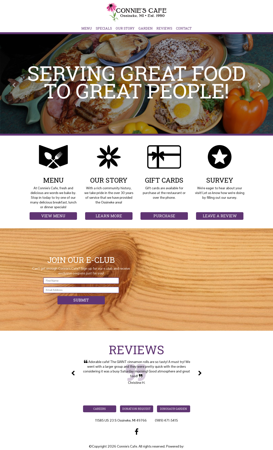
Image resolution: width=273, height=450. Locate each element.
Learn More (109, 215)
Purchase (164, 215)
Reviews (164, 28)
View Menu (53, 215)
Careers (99, 409)
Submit (81, 300)
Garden (145, 28)
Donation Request (136, 409)
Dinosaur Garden (173, 409)
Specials (104, 28)
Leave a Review (220, 215)
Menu (86, 28)
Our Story (125, 28)
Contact (184, 28)
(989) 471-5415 (166, 420)
